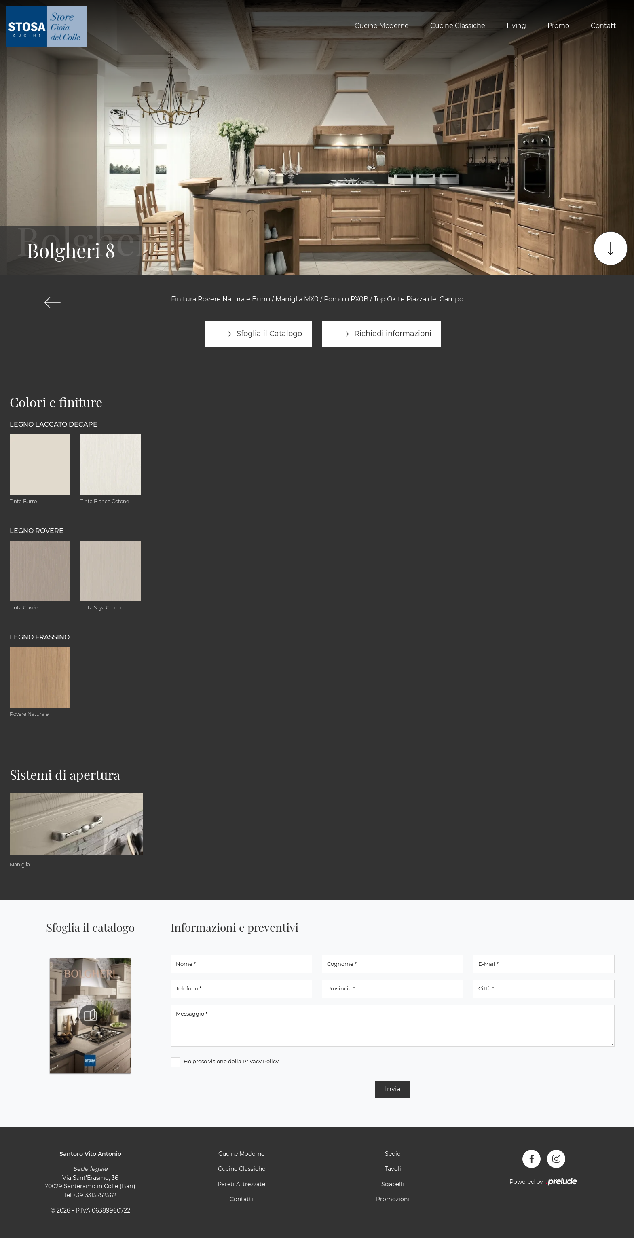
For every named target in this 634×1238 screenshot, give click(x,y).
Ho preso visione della (231, 1061)
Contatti (604, 26)
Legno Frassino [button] (40, 637)
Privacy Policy (261, 1061)
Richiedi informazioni (381, 334)
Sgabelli (392, 1184)
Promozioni (392, 1199)
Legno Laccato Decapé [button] (53, 424)
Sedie (392, 1154)
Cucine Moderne (382, 26)
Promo (558, 26)
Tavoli (393, 1169)
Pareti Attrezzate (241, 1184)
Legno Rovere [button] (36, 531)
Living (516, 26)
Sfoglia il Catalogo (258, 334)
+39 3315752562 (94, 1195)
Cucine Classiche (457, 26)
